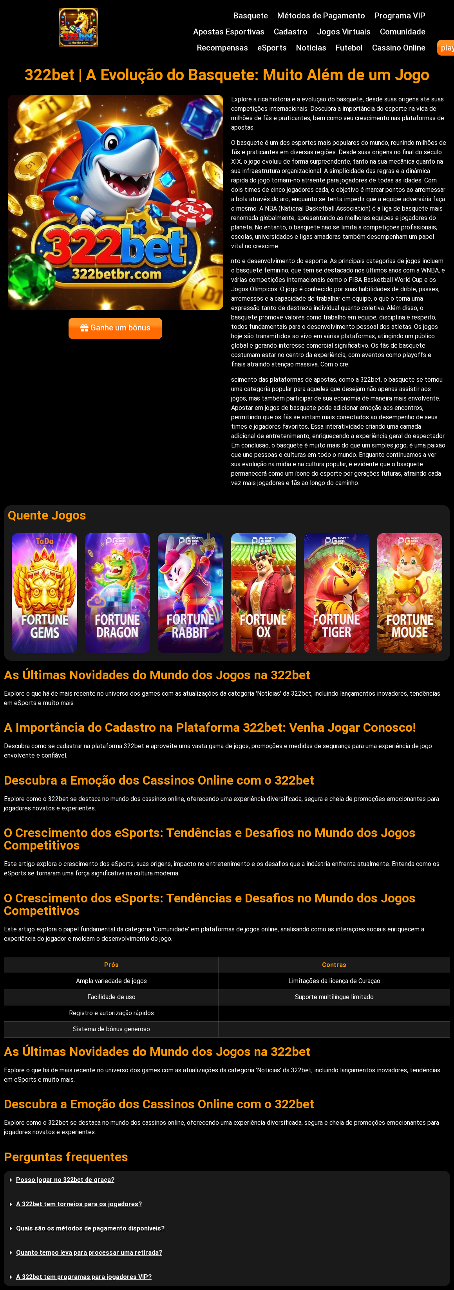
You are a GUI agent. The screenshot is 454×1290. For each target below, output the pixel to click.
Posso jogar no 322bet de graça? (65, 1180)
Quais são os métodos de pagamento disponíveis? (90, 1228)
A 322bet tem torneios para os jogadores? (79, 1204)
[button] (227, 1180)
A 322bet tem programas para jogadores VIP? (84, 1277)
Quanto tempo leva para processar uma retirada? (89, 1252)
